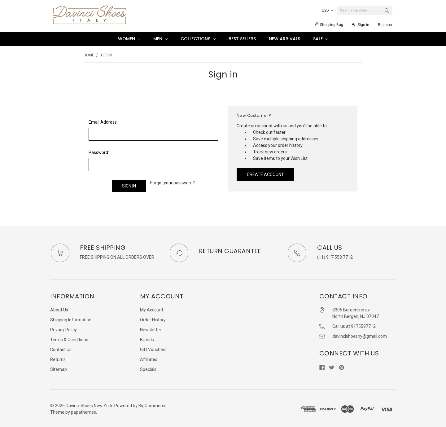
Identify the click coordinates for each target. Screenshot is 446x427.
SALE (320, 39)
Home (89, 55)
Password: (99, 152)
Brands (147, 338)
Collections (198, 39)
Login (106, 55)
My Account (151, 308)
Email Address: (103, 122)
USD (327, 10)
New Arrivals (284, 39)
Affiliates (148, 357)
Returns (58, 357)
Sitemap (58, 367)
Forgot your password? (172, 182)
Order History (153, 318)
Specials (148, 367)
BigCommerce (152, 404)
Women (129, 39)
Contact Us (61, 348)
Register (385, 25)
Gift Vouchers (153, 348)
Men (160, 39)
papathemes (83, 410)
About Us (59, 308)
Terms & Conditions (69, 338)
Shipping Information (70, 318)
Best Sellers (242, 39)
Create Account (265, 174)
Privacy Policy (63, 328)
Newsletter (150, 328)
